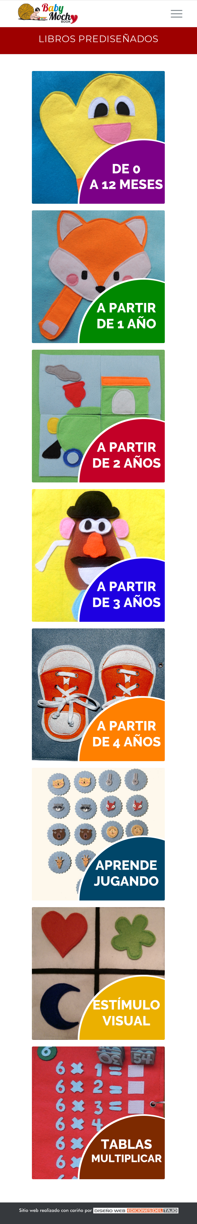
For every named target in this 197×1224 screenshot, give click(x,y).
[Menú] (173, 13)
